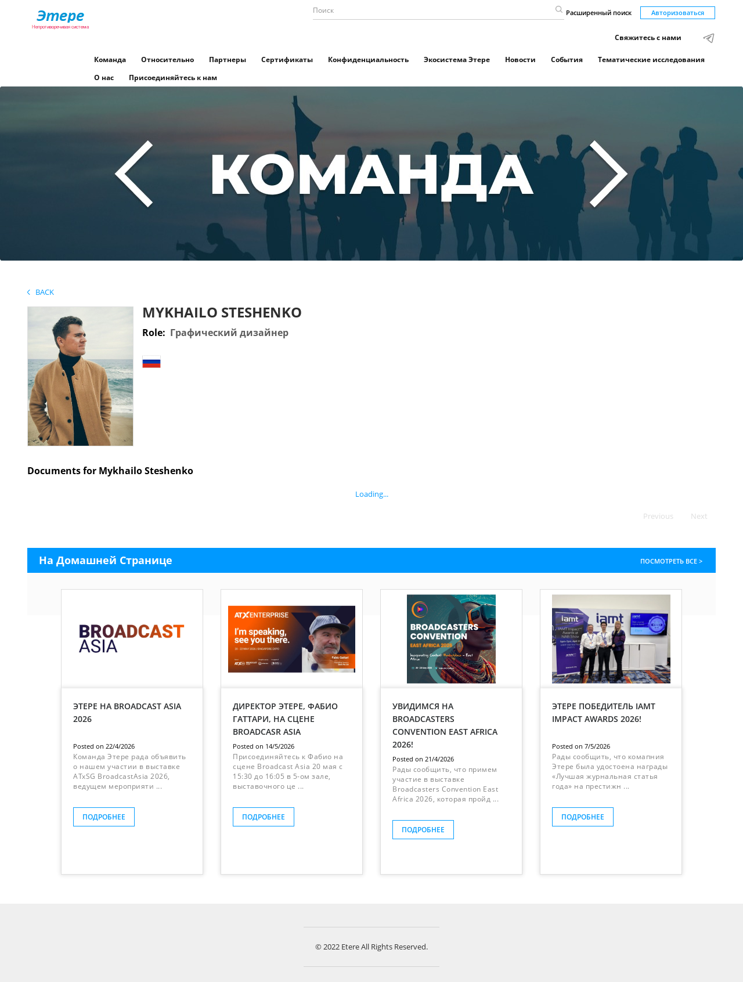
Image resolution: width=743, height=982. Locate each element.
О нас (104, 77)
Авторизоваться (677, 12)
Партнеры (227, 59)
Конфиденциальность (368, 59)
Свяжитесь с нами (648, 37)
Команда (110, 59)
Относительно (167, 59)
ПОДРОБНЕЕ (103, 817)
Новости (520, 59)
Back (40, 292)
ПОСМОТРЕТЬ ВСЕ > (672, 561)
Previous (658, 516)
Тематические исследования (651, 59)
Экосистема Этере (457, 59)
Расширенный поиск (599, 12)
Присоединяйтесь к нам (173, 77)
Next (699, 516)
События (567, 59)
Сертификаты (287, 59)
